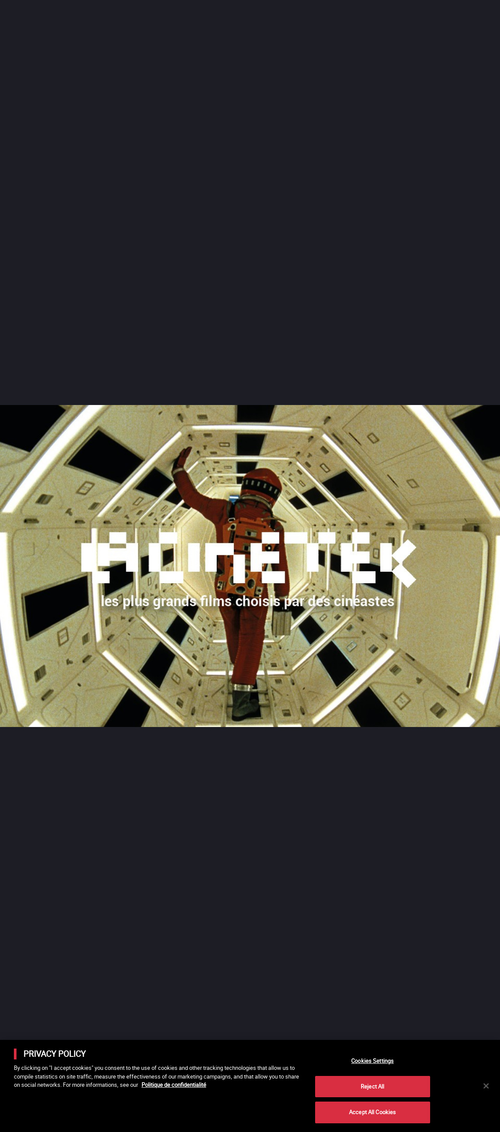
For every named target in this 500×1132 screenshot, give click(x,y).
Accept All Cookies (372, 1112)
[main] (250, 1086)
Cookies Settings (372, 1061)
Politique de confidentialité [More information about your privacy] (173, 1085)
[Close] (486, 1085)
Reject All (372, 1086)
